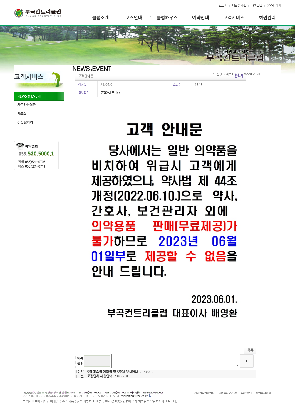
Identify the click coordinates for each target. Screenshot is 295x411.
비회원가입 (239, 6)
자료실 (21, 113)
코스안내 (133, 18)
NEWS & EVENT (29, 96)
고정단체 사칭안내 (99, 376)
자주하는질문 (26, 105)
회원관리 (267, 18)
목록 (250, 350)
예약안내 (200, 18)
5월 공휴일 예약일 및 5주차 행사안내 (112, 372)
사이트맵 (256, 6)
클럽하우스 (167, 18)
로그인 (223, 6)
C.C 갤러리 (25, 122)
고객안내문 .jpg (110, 93)
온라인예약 (274, 6)
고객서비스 (233, 18)
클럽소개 (100, 18)
